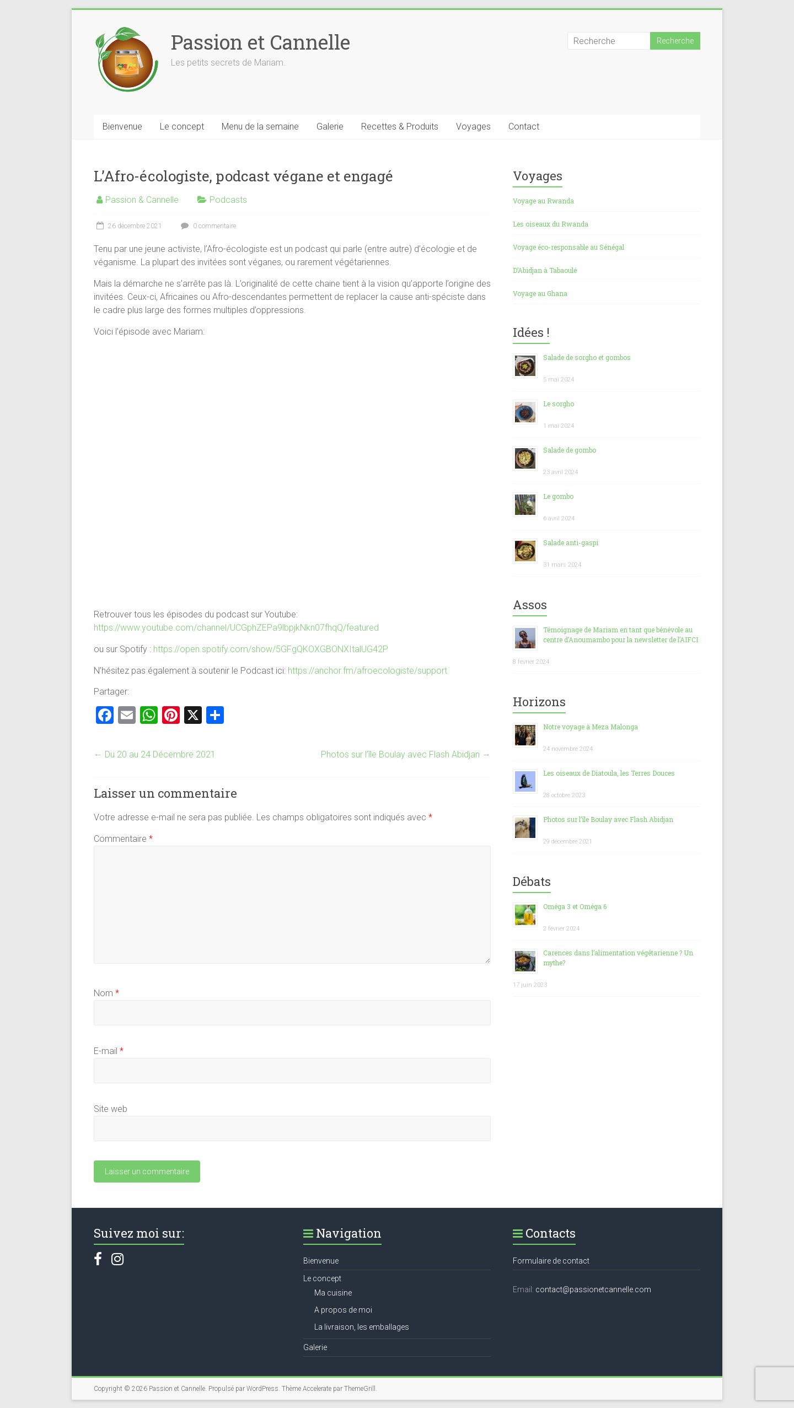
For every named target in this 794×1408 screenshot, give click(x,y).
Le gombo (558, 496)
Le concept (182, 126)
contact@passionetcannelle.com (593, 1289)
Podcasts (228, 200)
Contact (523, 126)
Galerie (330, 126)
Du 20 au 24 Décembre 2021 (155, 754)
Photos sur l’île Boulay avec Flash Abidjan (406, 754)
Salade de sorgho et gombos (587, 357)
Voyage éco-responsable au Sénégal (568, 247)
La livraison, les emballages (361, 1327)
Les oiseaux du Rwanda (550, 223)
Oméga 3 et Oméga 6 (575, 906)
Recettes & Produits (399, 126)
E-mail (109, 1051)
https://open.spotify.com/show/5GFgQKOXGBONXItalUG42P (270, 649)
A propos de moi (343, 1309)
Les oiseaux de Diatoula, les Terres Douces (609, 773)
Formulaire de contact (551, 1260)
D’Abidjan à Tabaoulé (545, 270)
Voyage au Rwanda (543, 200)
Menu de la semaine (260, 126)
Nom (106, 993)
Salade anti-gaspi (570, 542)
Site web (110, 1109)
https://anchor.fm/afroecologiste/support (367, 670)
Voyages (473, 126)
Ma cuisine (333, 1292)
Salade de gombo (569, 449)
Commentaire (123, 839)
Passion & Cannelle (142, 200)
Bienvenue (122, 126)
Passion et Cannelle (260, 42)
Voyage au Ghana (540, 293)
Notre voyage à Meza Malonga (590, 726)
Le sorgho (558, 403)
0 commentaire (207, 226)
